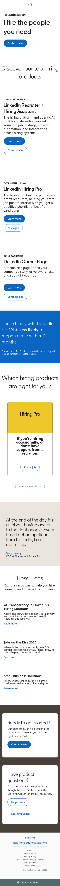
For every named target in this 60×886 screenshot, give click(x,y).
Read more (10, 623)
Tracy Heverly (13, 553)
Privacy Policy (30, 856)
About (30, 850)
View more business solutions (29, 842)
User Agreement (30, 862)
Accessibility (30, 865)
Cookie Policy (30, 853)
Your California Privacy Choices (30, 859)
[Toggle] (55, 882)
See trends (10, 657)
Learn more (11, 688)
